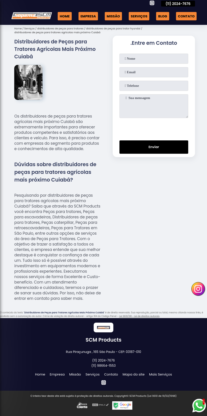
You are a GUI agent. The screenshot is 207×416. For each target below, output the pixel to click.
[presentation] (153, 128)
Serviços (138, 16)
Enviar (153, 146)
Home (63, 16)
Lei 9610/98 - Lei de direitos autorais (139, 315)
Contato (186, 16)
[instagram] (152, 4)
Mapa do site (134, 373)
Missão (112, 16)
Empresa (87, 16)
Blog (162, 16)
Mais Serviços (160, 373)
